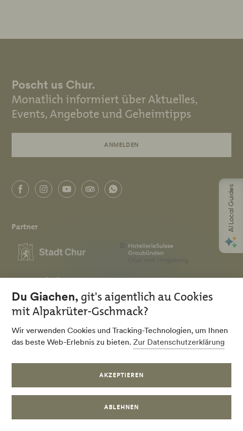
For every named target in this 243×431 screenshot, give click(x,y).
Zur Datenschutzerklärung (179, 342)
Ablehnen (121, 407)
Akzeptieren (121, 375)
